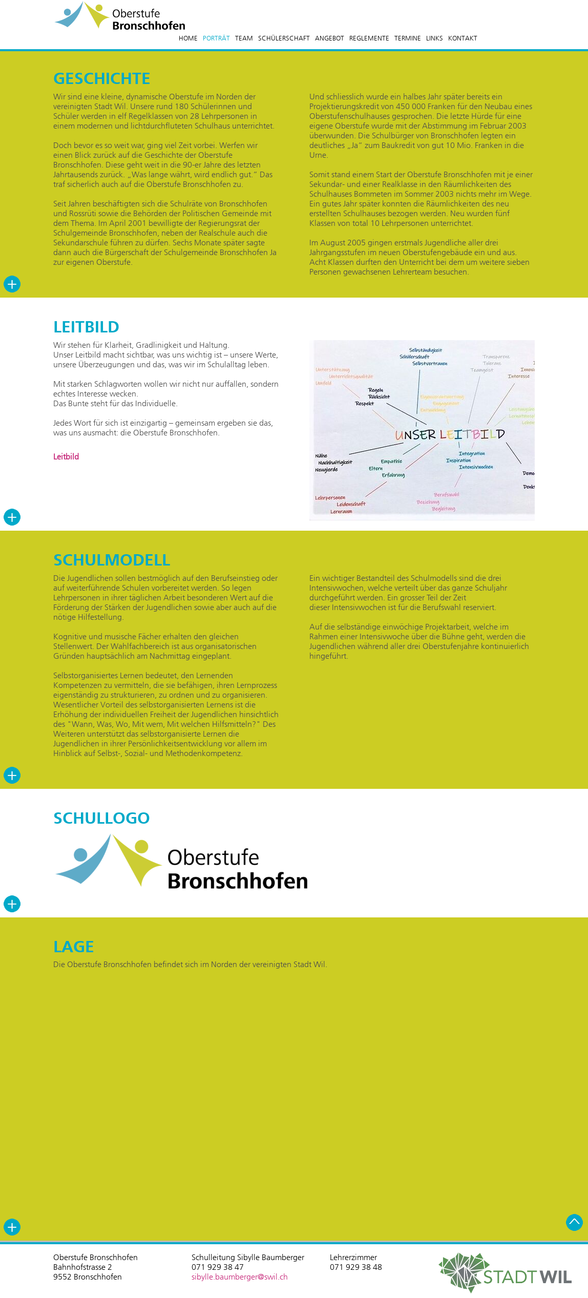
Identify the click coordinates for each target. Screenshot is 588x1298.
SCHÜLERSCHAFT (284, 38)
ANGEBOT (329, 38)
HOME (188, 38)
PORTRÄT (216, 38)
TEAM (244, 38)
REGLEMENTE (369, 38)
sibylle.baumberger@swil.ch (240, 1277)
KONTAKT (462, 38)
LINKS (434, 38)
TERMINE (407, 38)
